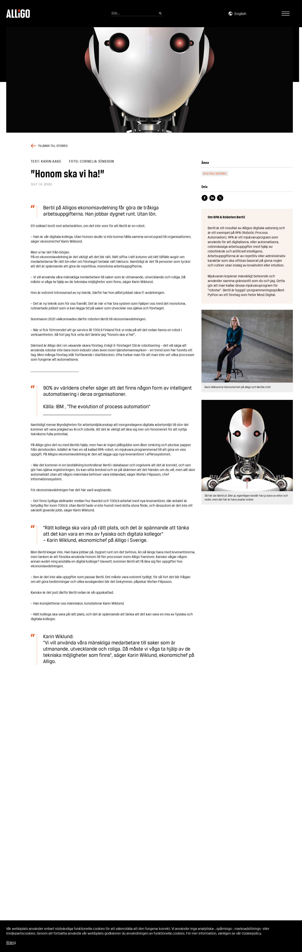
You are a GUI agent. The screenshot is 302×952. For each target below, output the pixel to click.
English (240, 14)
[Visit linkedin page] (212, 198)
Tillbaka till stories (52, 146)
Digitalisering (215, 173)
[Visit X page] (220, 198)
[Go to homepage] (18, 13)
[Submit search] (160, 13)
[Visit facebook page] (204, 198)
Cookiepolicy (251, 933)
